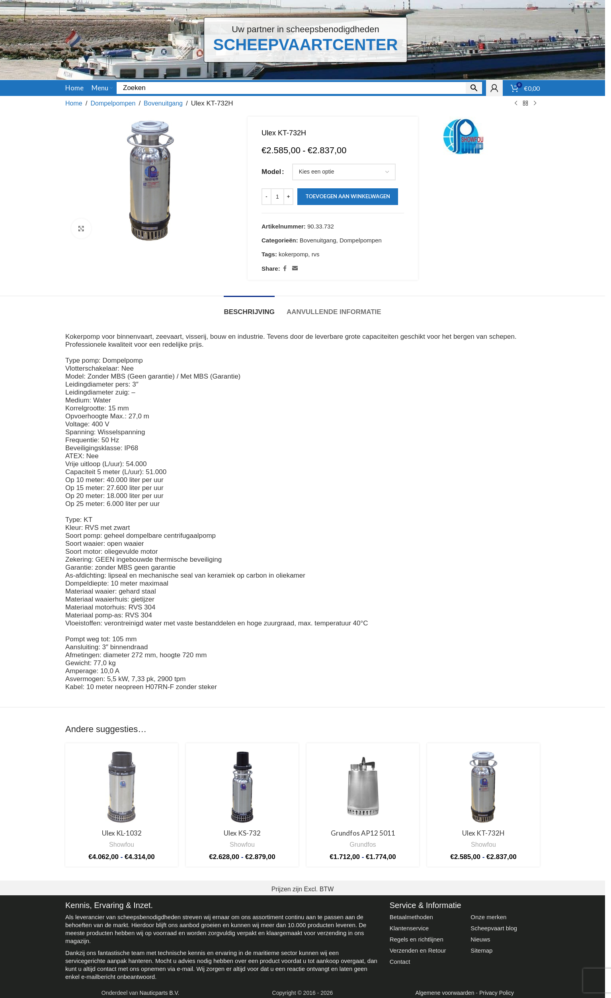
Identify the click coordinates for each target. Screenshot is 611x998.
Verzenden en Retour (418, 950)
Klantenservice (409, 928)
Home (73, 103)
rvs (316, 254)
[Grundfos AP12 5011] (362, 787)
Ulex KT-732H (483, 833)
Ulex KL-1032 (122, 833)
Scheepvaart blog (493, 928)
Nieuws (480, 939)
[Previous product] (516, 103)
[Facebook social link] (285, 268)
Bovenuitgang (163, 103)
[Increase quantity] (288, 196)
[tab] (249, 308)
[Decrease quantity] (266, 196)
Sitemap (481, 950)
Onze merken (488, 917)
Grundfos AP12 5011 (363, 833)
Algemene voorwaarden (445, 993)
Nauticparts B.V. (160, 993)
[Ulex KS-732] (242, 787)
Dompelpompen (112, 103)
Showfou (121, 844)
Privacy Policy (496, 993)
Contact (400, 961)
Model (271, 172)
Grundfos (362, 844)
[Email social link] (295, 268)
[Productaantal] (277, 196)
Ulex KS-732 (242, 833)
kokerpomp (293, 254)
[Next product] (535, 103)
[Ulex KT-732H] (483, 787)
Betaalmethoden (411, 917)
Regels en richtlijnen (416, 939)
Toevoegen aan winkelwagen (347, 196)
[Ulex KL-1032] (121, 787)
